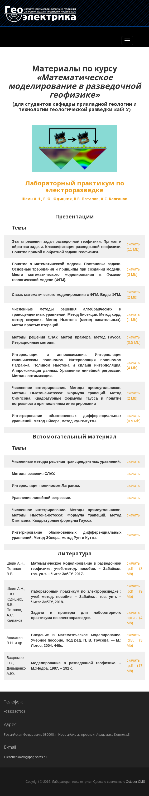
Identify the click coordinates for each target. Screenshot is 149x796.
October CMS (135, 782)
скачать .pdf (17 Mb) (134, 665)
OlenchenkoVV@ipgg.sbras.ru (25, 757)
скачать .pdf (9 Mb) (134, 591)
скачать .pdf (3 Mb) (134, 568)
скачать (133, 461)
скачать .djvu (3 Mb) (134, 640)
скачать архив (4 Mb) (134, 617)
